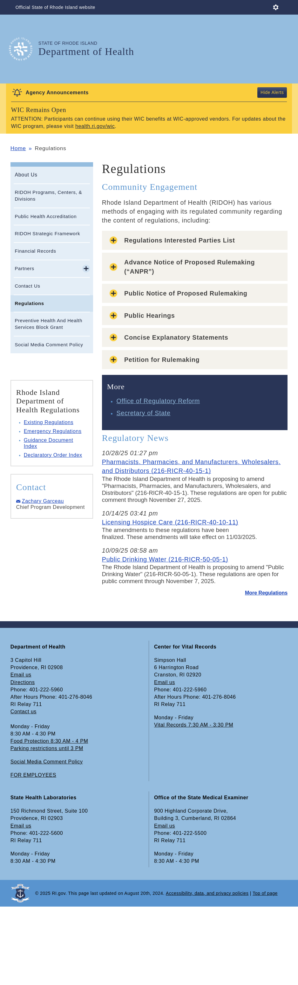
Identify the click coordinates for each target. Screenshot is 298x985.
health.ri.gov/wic (95, 126)
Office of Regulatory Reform (158, 400)
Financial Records (35, 251)
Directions (22, 682)
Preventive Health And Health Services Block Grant (48, 324)
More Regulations (266, 593)
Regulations (29, 303)
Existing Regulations (48, 422)
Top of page (265, 893)
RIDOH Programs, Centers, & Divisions (48, 196)
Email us (20, 674)
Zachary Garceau (43, 501)
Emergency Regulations (53, 431)
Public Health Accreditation (46, 216)
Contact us (23, 711)
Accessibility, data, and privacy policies (207, 893)
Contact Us (27, 286)
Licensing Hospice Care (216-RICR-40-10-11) (170, 522)
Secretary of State (143, 412)
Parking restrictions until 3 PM (46, 748)
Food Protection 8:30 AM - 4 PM (49, 741)
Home (18, 148)
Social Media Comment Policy (49, 344)
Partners (24, 268)
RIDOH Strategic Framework (47, 233)
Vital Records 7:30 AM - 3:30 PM (193, 725)
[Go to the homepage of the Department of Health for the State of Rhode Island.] (24, 49)
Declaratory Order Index (53, 455)
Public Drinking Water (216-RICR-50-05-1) (165, 559)
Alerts (277, 92)
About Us (26, 174)
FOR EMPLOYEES (33, 775)
